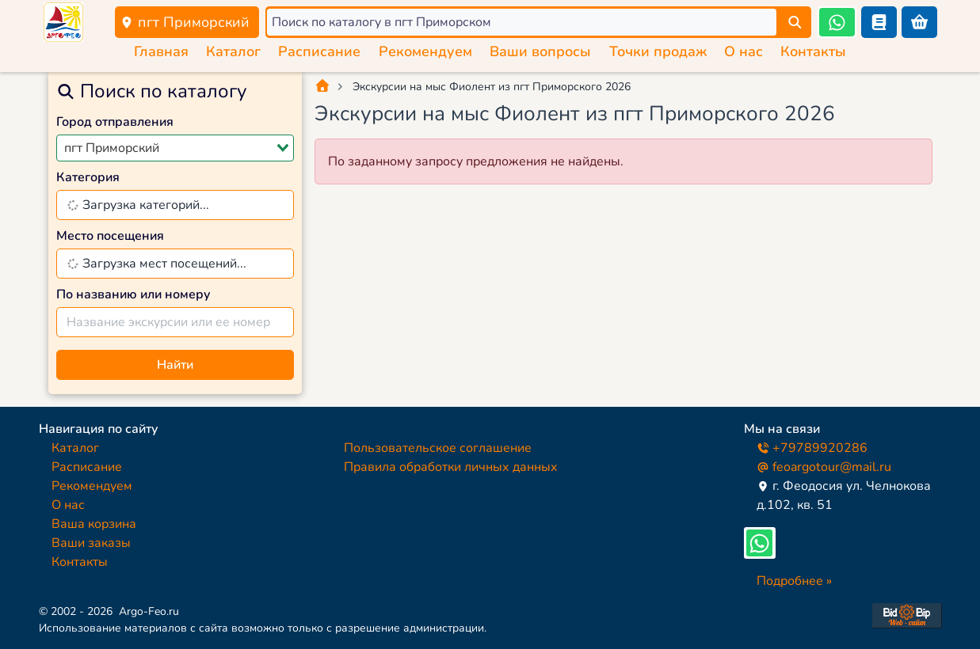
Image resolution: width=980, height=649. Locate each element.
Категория (88, 177)
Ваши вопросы (540, 51)
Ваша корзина (93, 524)
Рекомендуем (425, 51)
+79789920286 (812, 448)
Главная (161, 51)
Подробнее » (794, 581)
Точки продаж (658, 51)
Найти (175, 365)
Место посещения (110, 236)
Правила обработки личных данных (451, 467)
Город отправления (115, 122)
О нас (743, 51)
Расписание (319, 51)
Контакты (813, 51)
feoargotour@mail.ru (824, 467)
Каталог (233, 51)
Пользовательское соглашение (438, 448)
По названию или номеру (133, 294)
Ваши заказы (91, 543)
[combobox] (175, 148)
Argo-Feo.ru (149, 611)
